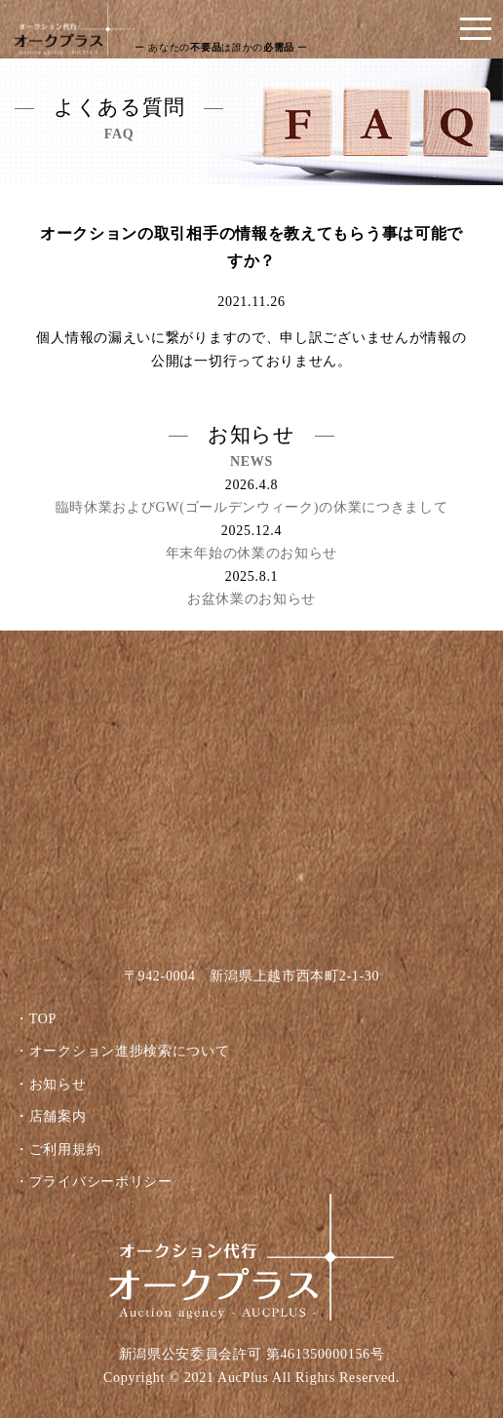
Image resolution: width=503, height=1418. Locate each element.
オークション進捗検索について (129, 1051)
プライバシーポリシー (101, 1181)
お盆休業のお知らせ (251, 599)
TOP (43, 1019)
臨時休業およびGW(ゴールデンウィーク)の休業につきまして (252, 507)
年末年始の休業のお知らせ (251, 553)
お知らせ (58, 1084)
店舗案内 (58, 1116)
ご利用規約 (65, 1149)
